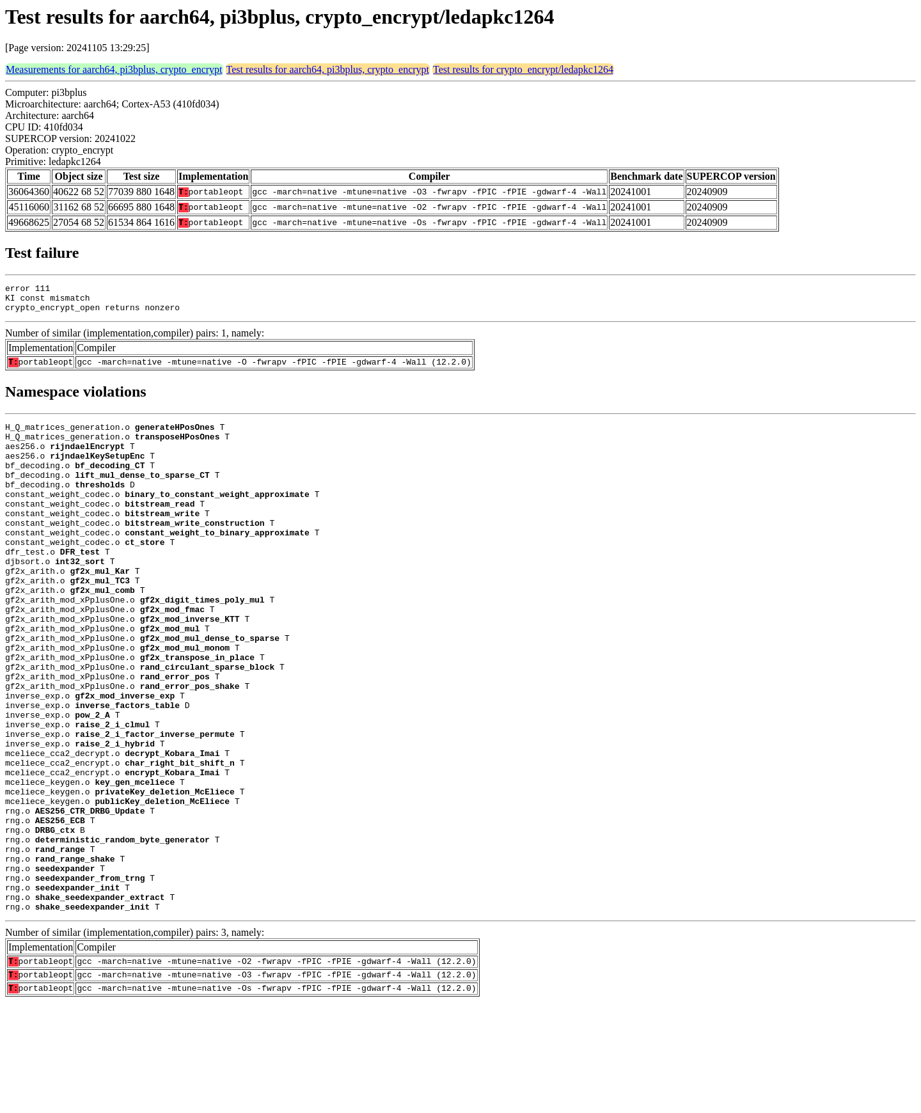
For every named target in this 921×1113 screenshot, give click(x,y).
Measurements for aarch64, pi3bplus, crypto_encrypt (114, 69)
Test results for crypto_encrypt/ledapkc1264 (523, 69)
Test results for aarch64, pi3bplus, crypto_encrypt (327, 69)
